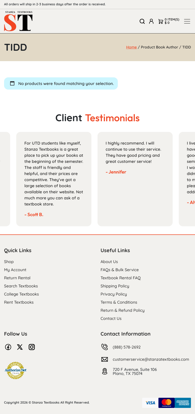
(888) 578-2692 (127, 347)
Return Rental (17, 277)
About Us (109, 261)
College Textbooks (21, 294)
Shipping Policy (115, 285)
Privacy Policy (114, 294)
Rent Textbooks (19, 302)
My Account (15, 269)
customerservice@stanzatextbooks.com (151, 359)
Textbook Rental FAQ (121, 277)
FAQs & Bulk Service (120, 269)
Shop (9, 261)
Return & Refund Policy (122, 310)
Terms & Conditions (119, 302)
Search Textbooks (21, 285)
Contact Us (111, 318)
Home (131, 47)
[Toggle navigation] (187, 21)
